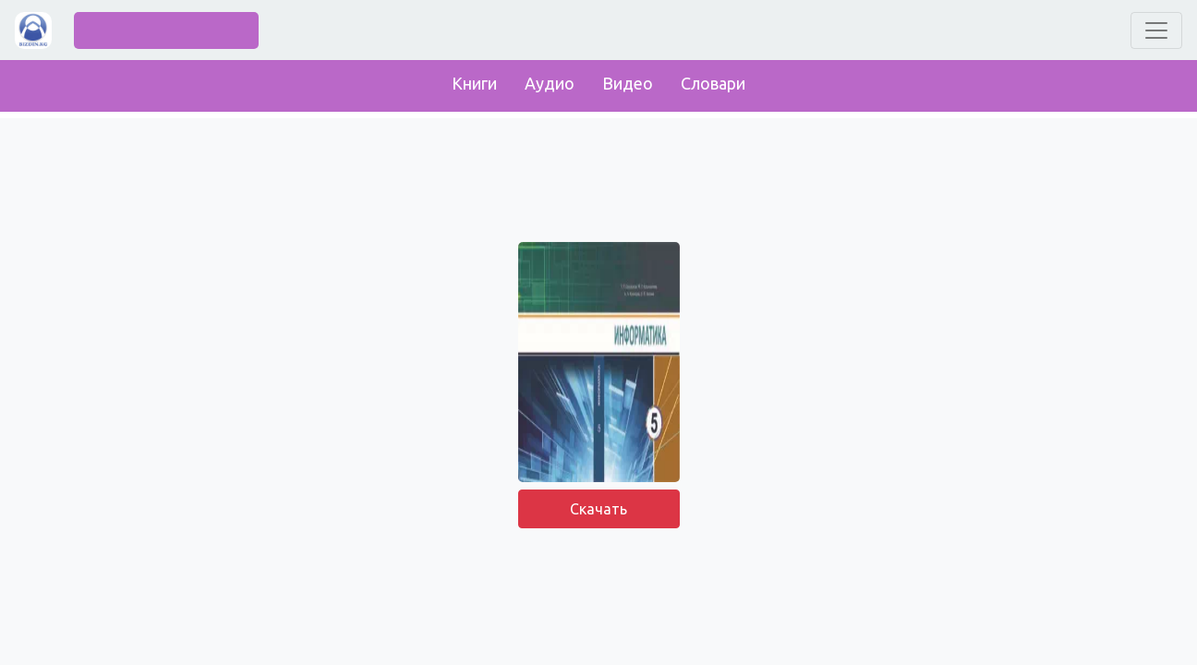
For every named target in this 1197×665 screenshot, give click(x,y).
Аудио (549, 83)
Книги (474, 83)
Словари (713, 83)
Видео (627, 83)
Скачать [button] (598, 509)
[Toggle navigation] (1156, 30)
